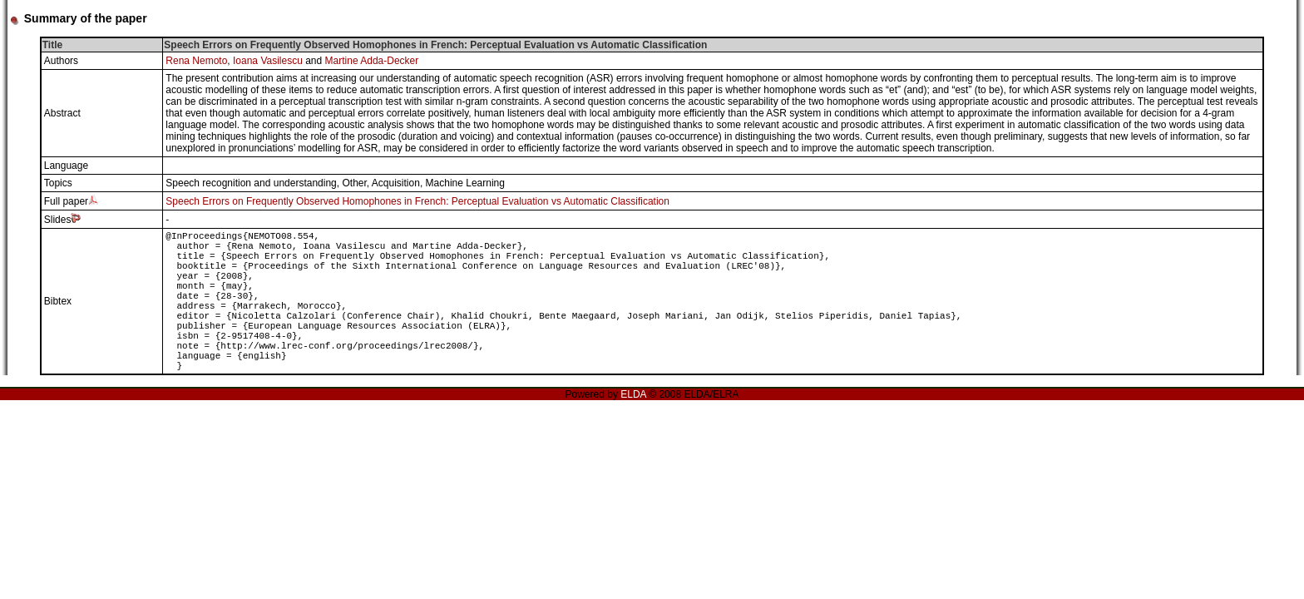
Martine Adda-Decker (372, 61)
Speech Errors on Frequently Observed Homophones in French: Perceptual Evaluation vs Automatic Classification (417, 201)
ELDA (633, 394)
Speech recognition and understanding (251, 183)
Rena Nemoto (196, 61)
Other (354, 183)
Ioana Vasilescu (268, 61)
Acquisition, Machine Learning (438, 183)
